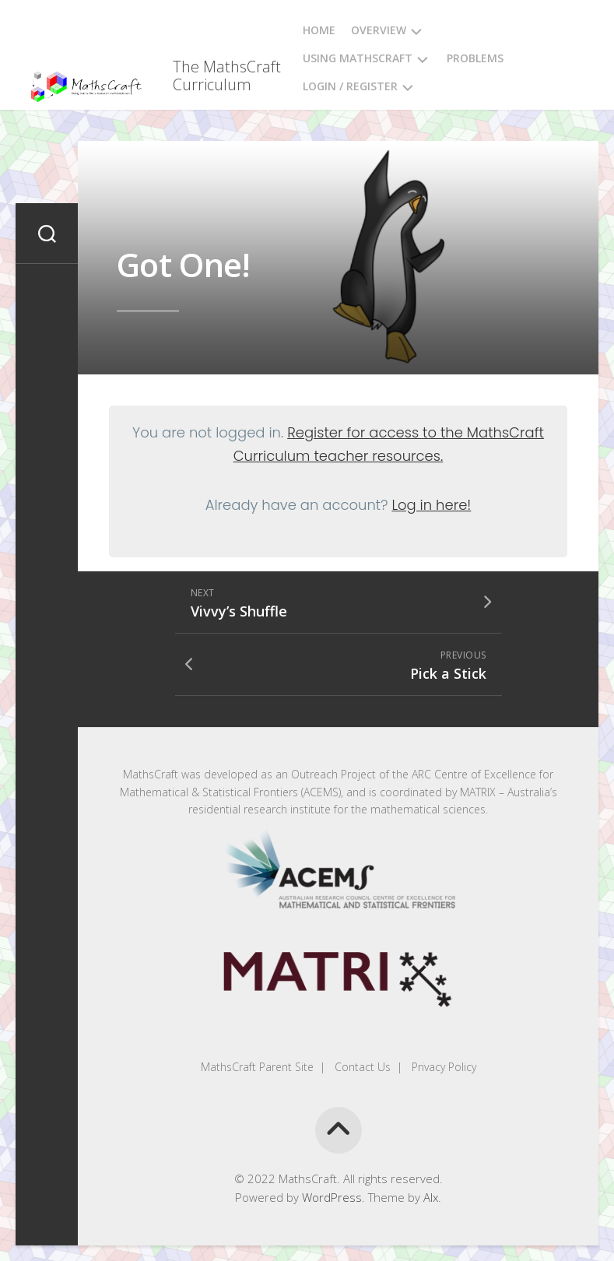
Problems (475, 58)
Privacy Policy (442, 1066)
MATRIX (478, 792)
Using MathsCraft (357, 58)
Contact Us (361, 1066)
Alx (430, 1197)
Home (319, 30)
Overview (378, 30)
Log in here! (431, 505)
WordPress (332, 1197)
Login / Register (350, 86)
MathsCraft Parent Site (257, 1066)
